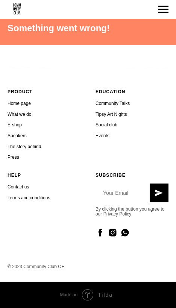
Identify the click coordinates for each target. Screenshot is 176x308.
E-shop (15, 124)
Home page (19, 103)
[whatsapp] (125, 232)
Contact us (18, 187)
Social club (106, 124)
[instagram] (112, 232)
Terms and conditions (29, 197)
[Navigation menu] (163, 9)
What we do (19, 114)
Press (13, 157)
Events (102, 135)
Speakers (17, 135)
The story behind (24, 146)
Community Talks (113, 103)
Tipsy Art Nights (111, 114)
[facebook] (100, 232)
